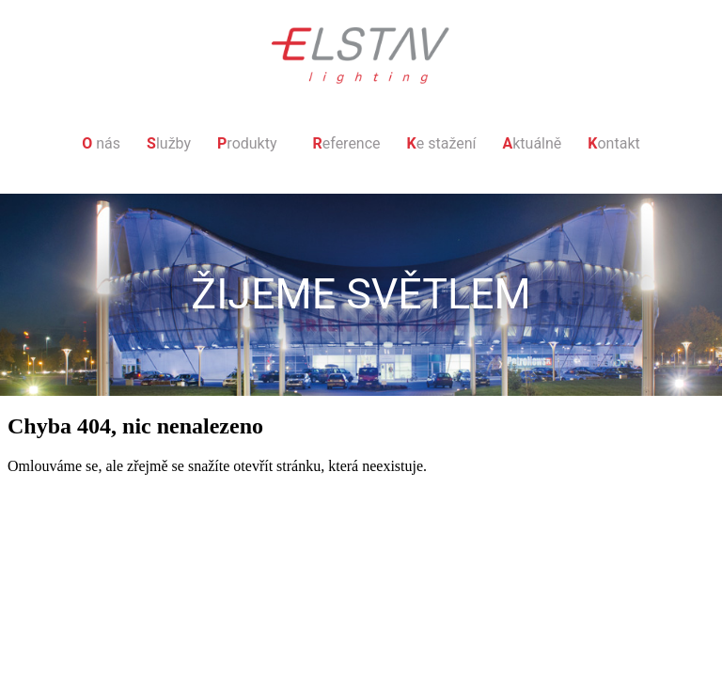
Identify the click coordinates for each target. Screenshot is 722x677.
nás (101, 143)
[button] (251, 143)
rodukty (246, 143)
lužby (169, 143)
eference (347, 143)
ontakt (613, 143)
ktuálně (531, 143)
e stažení (442, 143)
